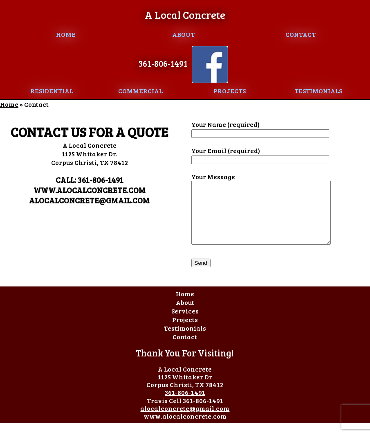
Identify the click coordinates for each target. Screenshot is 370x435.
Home (66, 34)
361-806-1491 (163, 63)
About (183, 34)
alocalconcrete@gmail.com (89, 200)
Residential (51, 90)
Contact (300, 34)
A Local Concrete (185, 14)
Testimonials (318, 90)
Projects (229, 90)
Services (185, 323)
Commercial (140, 90)
